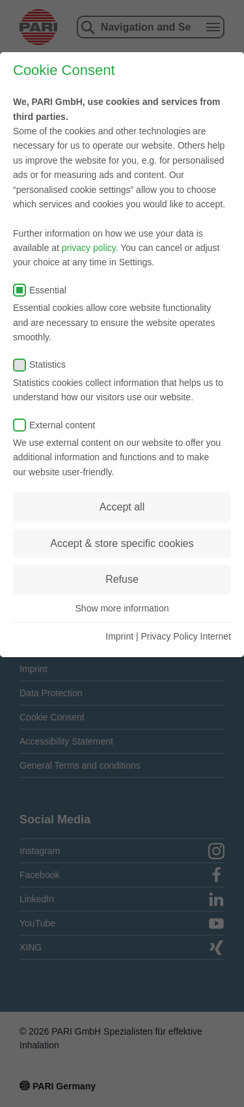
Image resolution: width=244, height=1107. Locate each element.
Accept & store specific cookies (122, 543)
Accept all (122, 506)
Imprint (119, 636)
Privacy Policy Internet (186, 636)
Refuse (122, 579)
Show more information (122, 608)
